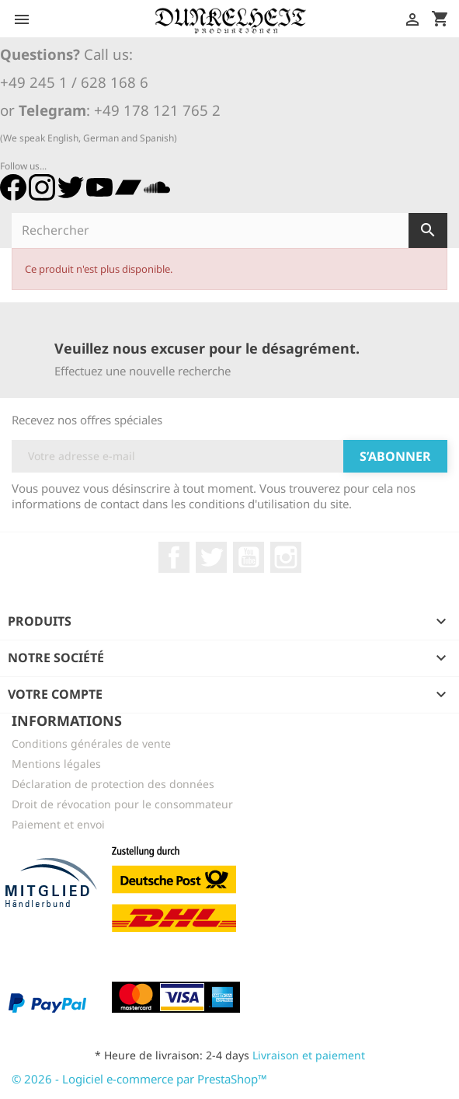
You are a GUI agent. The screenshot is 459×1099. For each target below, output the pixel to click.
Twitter (211, 557)
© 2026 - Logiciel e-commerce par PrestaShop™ (139, 1079)
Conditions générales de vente (91, 743)
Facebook (174, 557)
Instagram (285, 557)
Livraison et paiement (308, 1055)
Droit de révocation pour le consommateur (122, 804)
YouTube (248, 557)
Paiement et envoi (58, 824)
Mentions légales (56, 763)
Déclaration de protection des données (113, 783)
